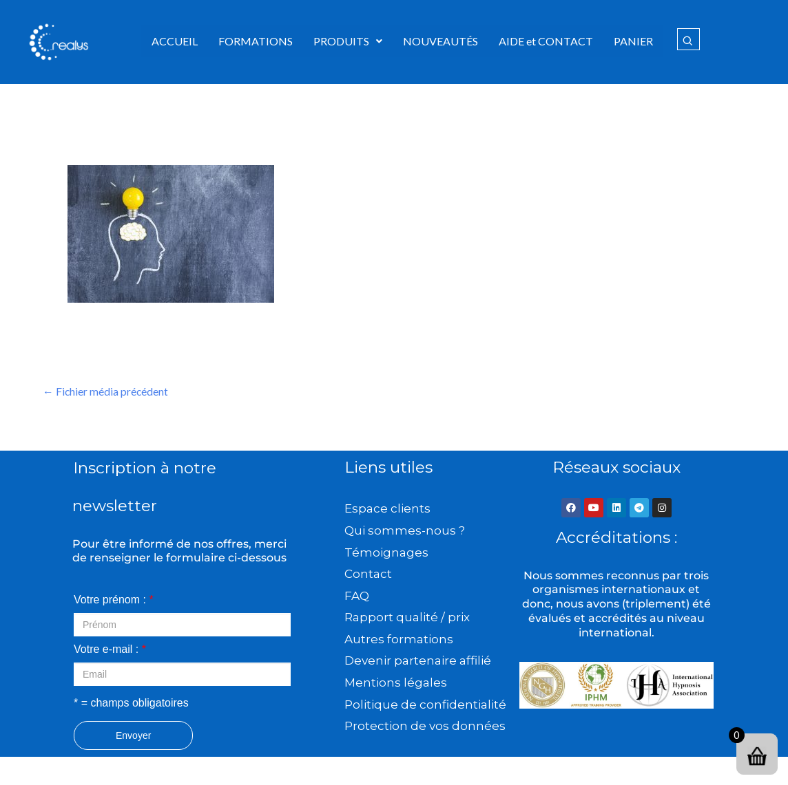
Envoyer (133, 736)
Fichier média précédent (106, 391)
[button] (348, 41)
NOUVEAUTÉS (440, 40)
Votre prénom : (114, 600)
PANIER (633, 40)
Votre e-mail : (110, 650)
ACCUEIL (175, 40)
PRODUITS (347, 40)
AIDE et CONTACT (546, 40)
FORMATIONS (255, 40)
